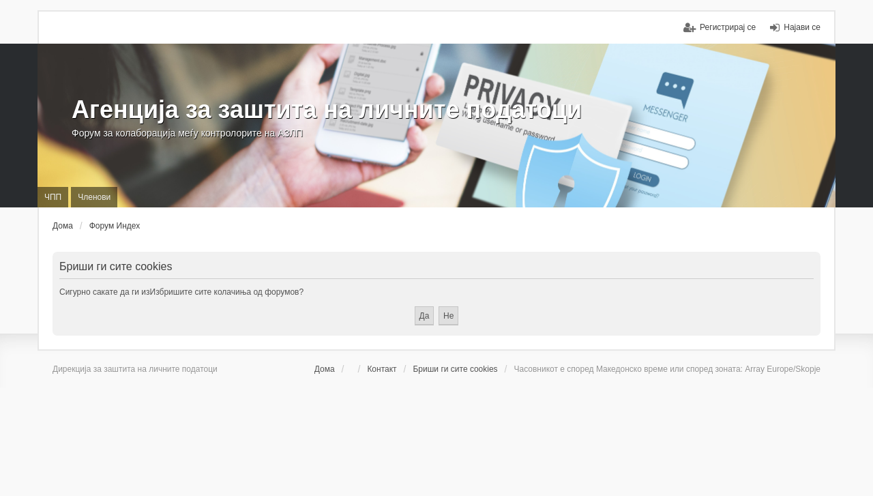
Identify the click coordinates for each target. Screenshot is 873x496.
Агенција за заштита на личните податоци (327, 109)
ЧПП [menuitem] (52, 197)
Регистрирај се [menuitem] (728, 27)
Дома (324, 369)
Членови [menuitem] (94, 197)
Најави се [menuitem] (802, 27)
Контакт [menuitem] (381, 369)
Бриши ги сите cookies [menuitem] (455, 369)
